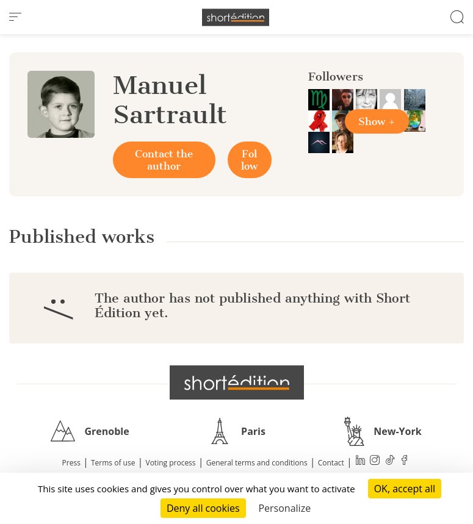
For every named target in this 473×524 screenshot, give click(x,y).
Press (71, 463)
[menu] (15, 17)
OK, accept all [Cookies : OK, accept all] (404, 488)
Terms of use (113, 463)
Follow (249, 160)
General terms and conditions (257, 463)
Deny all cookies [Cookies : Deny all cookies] (203, 508)
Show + (376, 121)
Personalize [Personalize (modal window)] (284, 508)
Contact (331, 463)
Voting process (171, 463)
